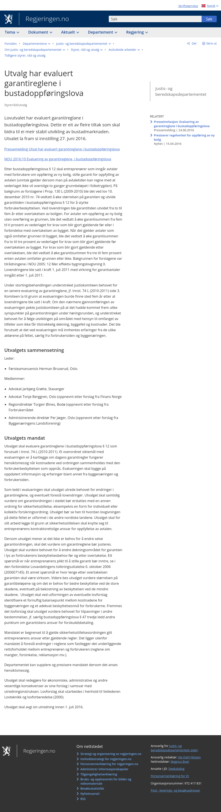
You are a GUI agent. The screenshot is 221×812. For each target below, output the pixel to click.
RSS (82, 799)
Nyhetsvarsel (89, 794)
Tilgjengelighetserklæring (98, 774)
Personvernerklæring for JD (170, 776)
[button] (36, 44)
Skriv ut (211, 43)
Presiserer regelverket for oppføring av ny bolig (184, 137)
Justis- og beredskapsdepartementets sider (174, 748)
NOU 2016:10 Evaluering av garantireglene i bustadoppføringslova (57, 159)
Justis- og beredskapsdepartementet (180, 91)
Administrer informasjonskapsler (104, 769)
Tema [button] (10, 32)
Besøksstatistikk (92, 788)
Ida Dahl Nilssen (189, 757)
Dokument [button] (38, 32)
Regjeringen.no (44, 19)
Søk (209, 19)
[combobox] (155, 19)
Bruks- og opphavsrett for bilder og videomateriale (105, 781)
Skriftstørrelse (188, 6)
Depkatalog (176, 769)
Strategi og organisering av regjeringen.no (110, 754)
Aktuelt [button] (68, 32)
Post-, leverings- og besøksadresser (175, 790)
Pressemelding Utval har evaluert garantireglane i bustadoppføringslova (62, 149)
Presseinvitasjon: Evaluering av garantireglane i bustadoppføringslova (182, 124)
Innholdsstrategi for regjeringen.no (105, 759)
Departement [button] (101, 32)
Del (193, 43)
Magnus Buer (180, 761)
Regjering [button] (135, 32)
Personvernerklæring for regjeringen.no (109, 764)
